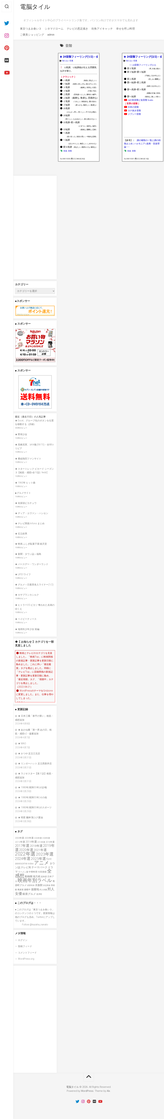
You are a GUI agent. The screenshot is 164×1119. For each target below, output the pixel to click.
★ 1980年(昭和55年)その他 (32, 797)
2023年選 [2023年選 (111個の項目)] (45, 854)
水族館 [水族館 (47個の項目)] (39, 885)
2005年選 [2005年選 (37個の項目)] (29, 838)
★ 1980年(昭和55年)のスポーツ (35, 807)
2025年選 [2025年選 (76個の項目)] (38, 859)
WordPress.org (26, 958)
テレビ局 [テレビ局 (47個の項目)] (26, 867)
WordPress (87, 1090)
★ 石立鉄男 (21, 533)
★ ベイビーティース (26, 619)
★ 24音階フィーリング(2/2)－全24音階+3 (142, 56)
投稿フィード (25, 946)
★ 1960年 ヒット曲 (25, 482)
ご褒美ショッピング (32, 34)
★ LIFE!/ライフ (23, 574)
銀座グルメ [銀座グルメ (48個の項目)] (29, 893)
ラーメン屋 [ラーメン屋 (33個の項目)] (23, 872)
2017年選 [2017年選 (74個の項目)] (22, 846)
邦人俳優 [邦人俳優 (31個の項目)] (43, 890)
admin (50, 34)
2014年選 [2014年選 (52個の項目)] (31, 841)
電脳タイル (35, 6)
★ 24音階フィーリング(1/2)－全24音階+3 (79, 56)
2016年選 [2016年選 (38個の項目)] (50, 842)
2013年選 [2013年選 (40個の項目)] (20, 842)
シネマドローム (54, 28)
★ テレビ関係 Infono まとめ (30, 523)
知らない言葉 (67, 61)
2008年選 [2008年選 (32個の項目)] (46, 838)
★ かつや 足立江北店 (29, 753)
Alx (108, 1090)
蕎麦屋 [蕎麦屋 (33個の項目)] (21, 889)
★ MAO (22, 743)
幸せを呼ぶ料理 (125, 28)
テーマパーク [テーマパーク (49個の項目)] (39, 867)
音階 (70, 151)
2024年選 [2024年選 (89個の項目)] (22, 858)
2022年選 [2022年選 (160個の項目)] (25, 854)
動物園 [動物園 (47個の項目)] (28, 876)
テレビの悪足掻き (77, 28)
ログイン (22, 940)
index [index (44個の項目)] (31, 863)
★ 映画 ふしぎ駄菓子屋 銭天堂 (31, 543)
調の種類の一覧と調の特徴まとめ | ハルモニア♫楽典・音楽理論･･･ (142, 143)
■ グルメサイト (23, 493)
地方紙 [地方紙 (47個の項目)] (36, 876)
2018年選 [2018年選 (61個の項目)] (36, 846)
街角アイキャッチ (102, 28)
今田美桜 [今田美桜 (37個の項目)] (42, 872)
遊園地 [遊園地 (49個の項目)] (35, 889)
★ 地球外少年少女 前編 (27, 629)
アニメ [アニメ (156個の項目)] (41, 863)
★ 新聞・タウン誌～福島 (28, 554)
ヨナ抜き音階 (134, 110)
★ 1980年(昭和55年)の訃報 (32, 787)
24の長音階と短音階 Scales (140, 100)
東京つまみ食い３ (30, 28)
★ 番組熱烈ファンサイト (28, 458)
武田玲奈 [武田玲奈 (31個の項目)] (31, 885)
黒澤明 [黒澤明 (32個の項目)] (39, 894)
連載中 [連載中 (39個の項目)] (27, 889)
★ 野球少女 (21, 434)
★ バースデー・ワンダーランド (31, 564)
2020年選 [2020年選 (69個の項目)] (26, 850)
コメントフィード (27, 952)
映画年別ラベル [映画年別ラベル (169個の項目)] (35, 880)
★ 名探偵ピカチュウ (26, 503)
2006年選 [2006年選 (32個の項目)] (38, 838)
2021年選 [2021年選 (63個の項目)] (40, 850)
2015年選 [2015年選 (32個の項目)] (41, 842)
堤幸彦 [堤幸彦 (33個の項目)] (44, 876)
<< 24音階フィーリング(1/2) (142, 65)
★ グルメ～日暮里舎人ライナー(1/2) (34, 584)
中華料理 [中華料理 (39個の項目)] (33, 872)
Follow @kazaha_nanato (35, 924)
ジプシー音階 (134, 114)
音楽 (65, 151)
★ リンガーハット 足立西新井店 (35, 763)
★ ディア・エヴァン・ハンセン (31, 513)
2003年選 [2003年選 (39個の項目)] (19, 838)
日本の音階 (133, 107)
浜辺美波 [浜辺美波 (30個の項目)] (46, 885)
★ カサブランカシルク (27, 594)
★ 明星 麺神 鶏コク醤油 (30, 817)
